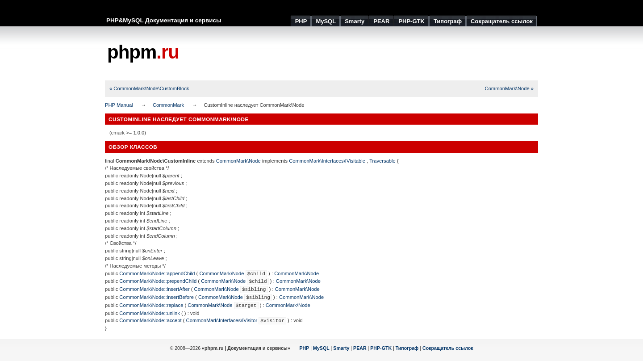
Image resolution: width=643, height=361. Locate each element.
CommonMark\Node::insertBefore (156, 297)
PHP (304, 348)
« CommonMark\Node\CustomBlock (149, 88)
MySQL (321, 348)
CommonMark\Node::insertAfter (154, 289)
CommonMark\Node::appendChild (157, 273)
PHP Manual (119, 105)
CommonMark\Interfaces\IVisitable (327, 161)
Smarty (341, 348)
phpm (143, 52)
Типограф (407, 348)
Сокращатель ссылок (447, 348)
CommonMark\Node (238, 161)
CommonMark (168, 105)
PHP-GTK (381, 348)
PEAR (360, 348)
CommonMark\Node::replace (151, 305)
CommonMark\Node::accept (150, 320)
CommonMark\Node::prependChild (157, 281)
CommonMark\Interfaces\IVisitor (222, 320)
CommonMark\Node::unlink (149, 313)
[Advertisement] (375, 54)
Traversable (382, 161)
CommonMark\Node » (509, 88)
